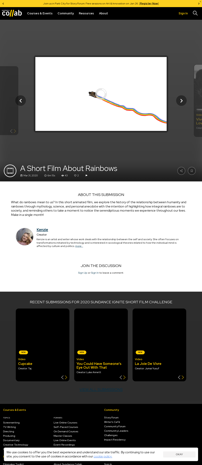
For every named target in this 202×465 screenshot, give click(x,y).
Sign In (95, 272)
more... (79, 246)
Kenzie (42, 229)
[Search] (195, 13)
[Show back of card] (13, 131)
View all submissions (101, 389)
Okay (179, 454)
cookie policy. (103, 456)
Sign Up (82, 272)
